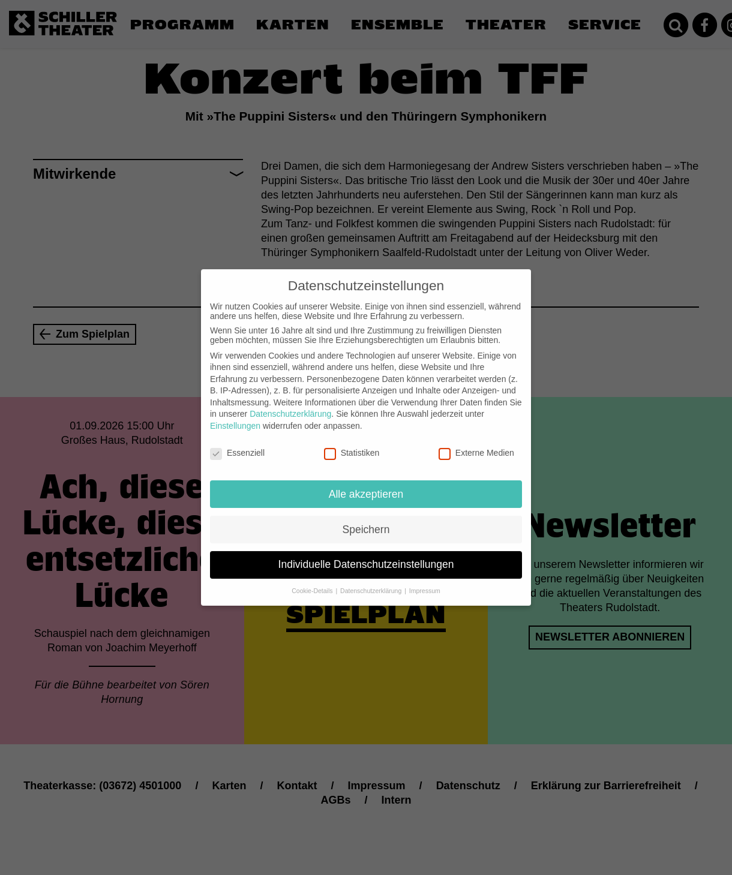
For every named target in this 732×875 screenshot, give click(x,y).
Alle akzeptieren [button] (366, 484)
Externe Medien (476, 443)
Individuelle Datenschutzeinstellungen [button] (366, 555)
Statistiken (352, 443)
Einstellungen (235, 416)
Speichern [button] (366, 519)
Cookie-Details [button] (313, 581)
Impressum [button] (424, 581)
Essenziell (237, 443)
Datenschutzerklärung (290, 404)
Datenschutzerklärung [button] (371, 581)
